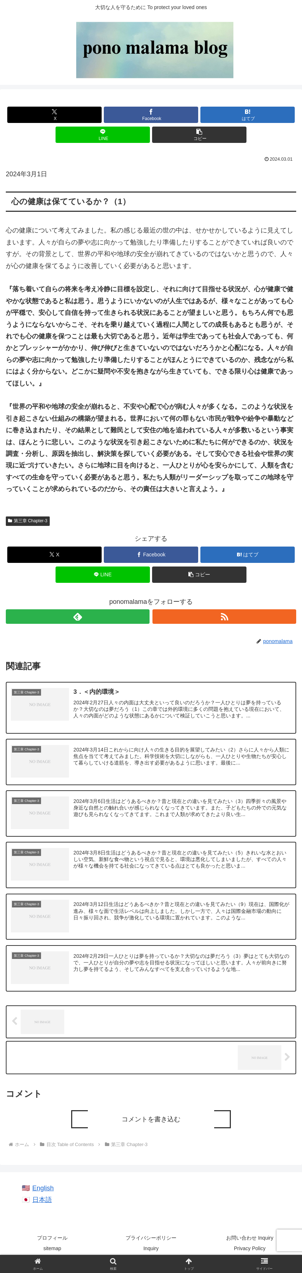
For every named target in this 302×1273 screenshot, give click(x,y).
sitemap (52, 1249)
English (43, 1189)
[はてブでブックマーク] (247, 115)
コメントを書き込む (151, 1120)
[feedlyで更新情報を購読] (78, 616)
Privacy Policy (249, 1249)
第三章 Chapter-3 (28, 520)
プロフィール (52, 1239)
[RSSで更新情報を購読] (224, 616)
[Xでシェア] (54, 115)
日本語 (42, 1200)
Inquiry (151, 1249)
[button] (199, 135)
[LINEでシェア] (103, 135)
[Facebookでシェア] (151, 115)
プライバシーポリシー (151, 1239)
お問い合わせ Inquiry (249, 1239)
